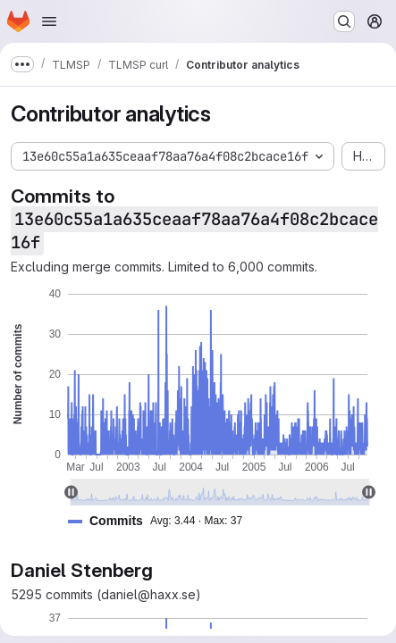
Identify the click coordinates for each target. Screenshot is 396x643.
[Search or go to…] (344, 21)
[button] (162, 521)
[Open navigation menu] (49, 21)
